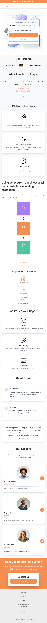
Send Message (23, 581)
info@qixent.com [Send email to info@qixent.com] (23, 604)
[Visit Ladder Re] (5, 65)
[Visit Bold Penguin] (28, 65)
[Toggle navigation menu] (44, 6)
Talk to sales (23, 263)
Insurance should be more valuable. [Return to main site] (23, 2)
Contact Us (23, 607)
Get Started (23, 35)
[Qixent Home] (7, 6)
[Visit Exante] (17, 65)
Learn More (23, 39)
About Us (23, 596)
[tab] (23, 96)
